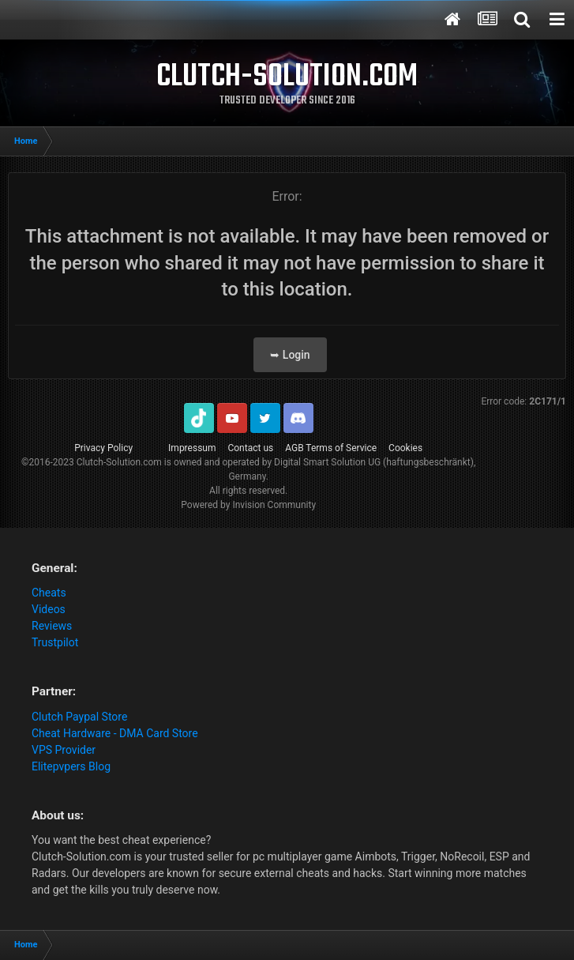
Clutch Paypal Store (79, 716)
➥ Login (290, 354)
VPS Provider (64, 750)
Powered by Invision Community (248, 504)
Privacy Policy (103, 448)
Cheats (49, 592)
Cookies (405, 448)
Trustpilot (55, 642)
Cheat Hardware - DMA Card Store (115, 733)
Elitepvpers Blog (71, 766)
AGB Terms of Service (331, 448)
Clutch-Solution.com (119, 462)
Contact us (250, 448)
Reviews (52, 625)
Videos (49, 609)
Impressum (192, 448)
